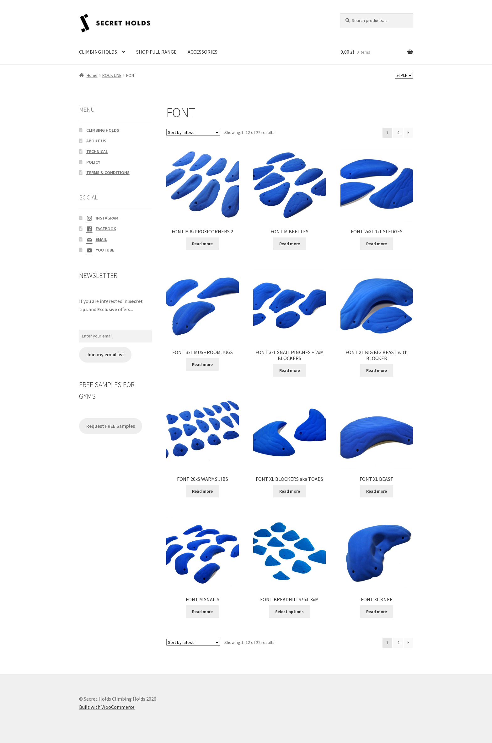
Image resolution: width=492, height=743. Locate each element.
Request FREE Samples (110, 426)
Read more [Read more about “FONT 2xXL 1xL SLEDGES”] (376, 244)
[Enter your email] (115, 336)
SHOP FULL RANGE (156, 52)
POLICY (93, 162)
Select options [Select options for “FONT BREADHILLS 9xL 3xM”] (289, 611)
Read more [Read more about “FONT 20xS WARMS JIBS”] (202, 491)
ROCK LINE (111, 75)
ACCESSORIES (202, 52)
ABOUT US (96, 141)
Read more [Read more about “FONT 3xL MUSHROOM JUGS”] (202, 364)
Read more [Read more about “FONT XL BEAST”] (376, 491)
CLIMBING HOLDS (98, 52)
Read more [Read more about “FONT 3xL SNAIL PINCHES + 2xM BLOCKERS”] (289, 370)
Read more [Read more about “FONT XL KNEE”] (376, 611)
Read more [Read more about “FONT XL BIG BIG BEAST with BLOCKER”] (376, 370)
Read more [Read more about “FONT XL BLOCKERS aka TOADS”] (289, 491)
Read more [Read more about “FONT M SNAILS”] (202, 611)
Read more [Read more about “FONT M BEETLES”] (289, 244)
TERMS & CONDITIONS (108, 172)
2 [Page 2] (398, 132)
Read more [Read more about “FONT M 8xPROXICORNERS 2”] (202, 244)
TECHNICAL (97, 151)
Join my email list (105, 355)
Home (92, 75)
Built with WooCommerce (107, 707)
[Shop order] (193, 132)
